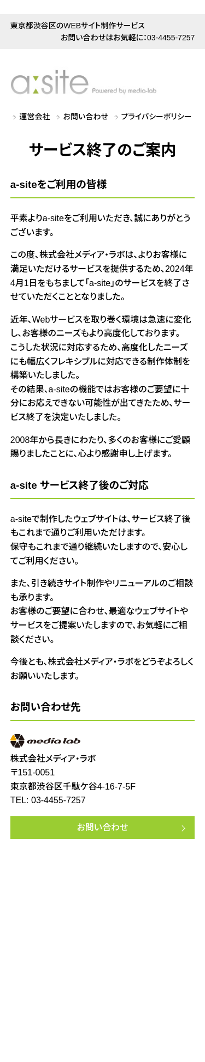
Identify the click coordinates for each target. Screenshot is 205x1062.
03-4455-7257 (171, 37)
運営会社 (35, 116)
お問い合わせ (85, 116)
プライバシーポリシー (156, 116)
